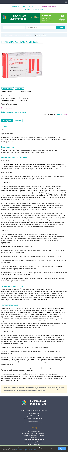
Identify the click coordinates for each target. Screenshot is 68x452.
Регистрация (39, 9)
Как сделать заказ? (34, 431)
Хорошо (62, 449)
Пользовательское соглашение (34, 440)
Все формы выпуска (8, 108)
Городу (59, 114)
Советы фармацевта (34, 444)
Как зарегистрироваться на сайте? (34, 435)
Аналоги (19, 88)
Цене (65, 114)
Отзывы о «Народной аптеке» (34, 442)
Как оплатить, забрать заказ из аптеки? (34, 433)
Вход (28, 9)
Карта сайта (34, 437)
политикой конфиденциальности (26, 450)
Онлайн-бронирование (48, 6)
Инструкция (7, 88)
